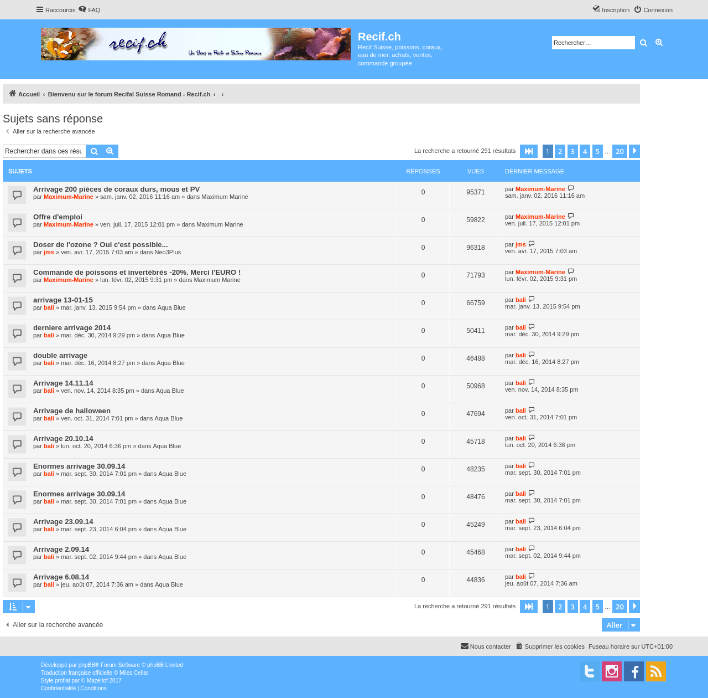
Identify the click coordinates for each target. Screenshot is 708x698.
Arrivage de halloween (72, 411)
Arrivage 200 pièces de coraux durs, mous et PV (116, 189)
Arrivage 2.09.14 (61, 549)
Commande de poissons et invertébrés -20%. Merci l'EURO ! (137, 272)
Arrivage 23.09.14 (63, 521)
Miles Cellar (133, 673)
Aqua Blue (172, 307)
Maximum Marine (224, 196)
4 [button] (585, 151)
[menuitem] (89, 10)
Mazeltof (97, 681)
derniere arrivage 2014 (72, 328)
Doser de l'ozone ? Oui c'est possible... (100, 244)
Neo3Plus (168, 252)
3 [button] (573, 151)
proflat (62, 681)
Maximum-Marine (68, 196)
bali (49, 307)
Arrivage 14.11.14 (63, 383)
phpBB (87, 665)
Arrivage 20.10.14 (63, 438)
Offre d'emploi (57, 217)
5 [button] (598, 151)
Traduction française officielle (76, 673)
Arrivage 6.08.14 (61, 577)
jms (49, 252)
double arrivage (60, 355)
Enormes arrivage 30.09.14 (79, 466)
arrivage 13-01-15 (63, 300)
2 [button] (560, 151)
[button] (529, 151)
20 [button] (620, 151)
